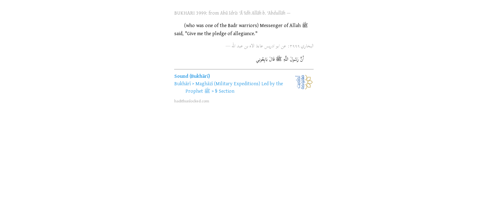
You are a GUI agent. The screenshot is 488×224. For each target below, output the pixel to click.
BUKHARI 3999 (190, 12)
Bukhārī (182, 83)
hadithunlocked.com (191, 101)
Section (226, 91)
